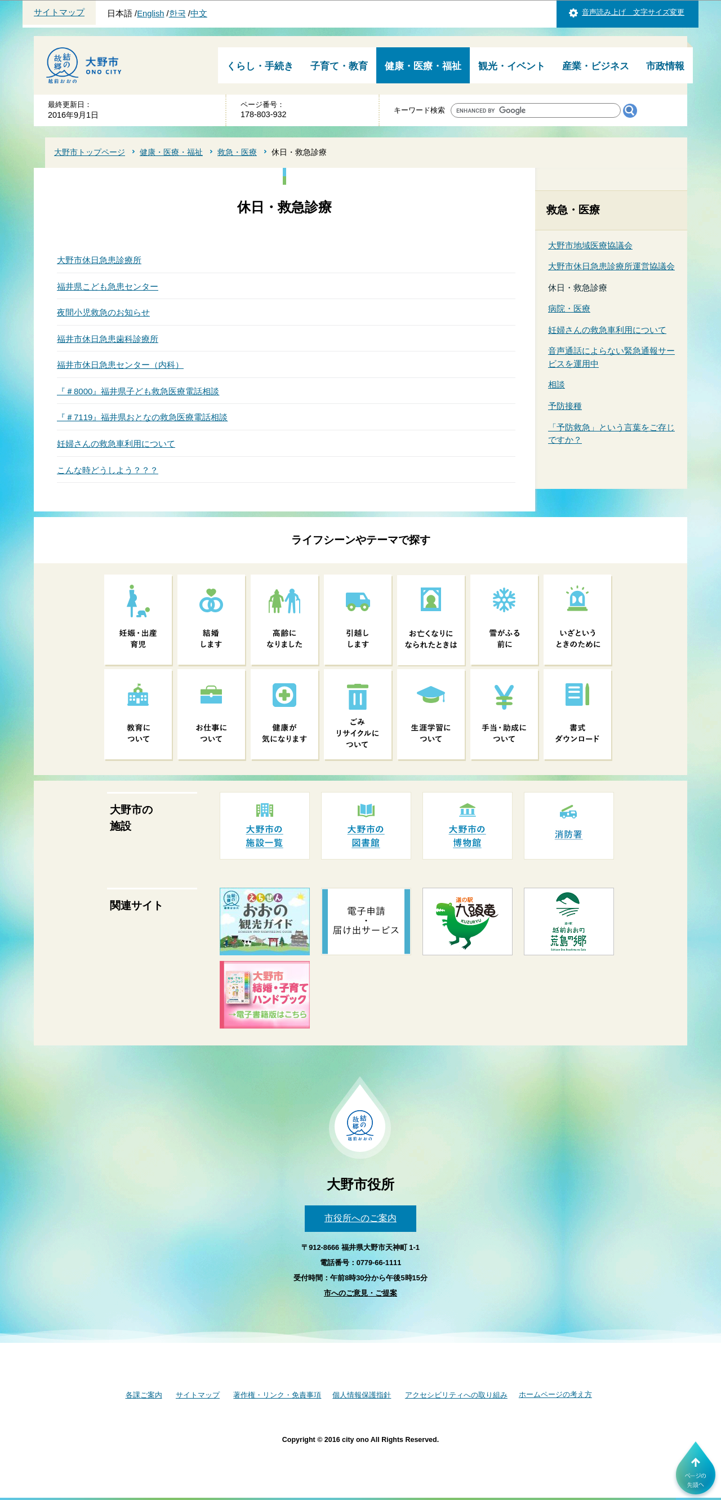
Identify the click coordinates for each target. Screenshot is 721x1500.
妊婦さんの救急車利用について (116, 443)
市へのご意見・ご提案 (360, 1293)
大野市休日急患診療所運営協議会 (611, 266)
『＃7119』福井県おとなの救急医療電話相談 (142, 417)
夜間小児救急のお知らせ (103, 312)
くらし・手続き (259, 66)
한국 (177, 13)
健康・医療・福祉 (423, 66)
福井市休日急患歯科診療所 (107, 339)
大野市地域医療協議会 (590, 245)
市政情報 (665, 66)
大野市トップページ (89, 152)
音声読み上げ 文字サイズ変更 (633, 12)
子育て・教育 (339, 66)
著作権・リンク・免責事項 (277, 1395)
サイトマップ (59, 12)
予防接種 (565, 406)
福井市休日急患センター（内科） (120, 365)
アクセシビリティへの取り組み (456, 1395)
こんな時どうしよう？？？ (107, 470)
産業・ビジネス (595, 66)
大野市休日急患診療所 (99, 260)
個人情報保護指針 (361, 1395)
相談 (556, 384)
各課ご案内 (144, 1395)
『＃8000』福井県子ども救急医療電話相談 (138, 391)
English (150, 13)
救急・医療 (237, 152)
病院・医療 (569, 308)
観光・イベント (511, 66)
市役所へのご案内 (360, 1218)
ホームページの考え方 (555, 1394)
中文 (198, 13)
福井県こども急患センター (107, 286)
